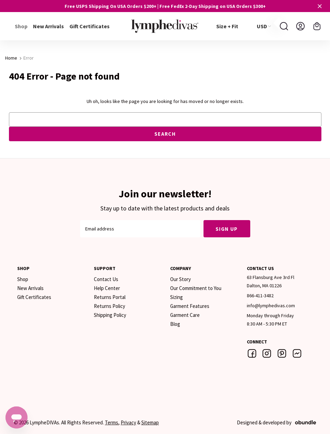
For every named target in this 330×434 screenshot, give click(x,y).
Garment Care (185, 315)
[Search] (284, 26)
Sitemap (150, 422)
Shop (22, 279)
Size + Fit (227, 26)
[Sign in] (300, 26)
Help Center (107, 288)
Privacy (128, 422)
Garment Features (189, 306)
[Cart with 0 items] (317, 26)
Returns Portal (109, 297)
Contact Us (106, 279)
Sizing (176, 297)
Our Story (180, 279)
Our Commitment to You (195, 288)
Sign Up (227, 229)
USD (264, 26)
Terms (111, 422)
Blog (175, 324)
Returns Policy (109, 306)
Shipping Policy (110, 315)
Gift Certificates (89, 26)
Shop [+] (21, 26)
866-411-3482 (260, 295)
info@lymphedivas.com (271, 305)
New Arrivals (48, 26)
